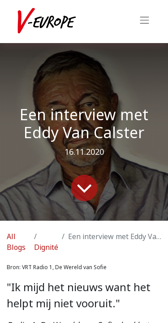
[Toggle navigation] (145, 21)
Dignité (46, 247)
